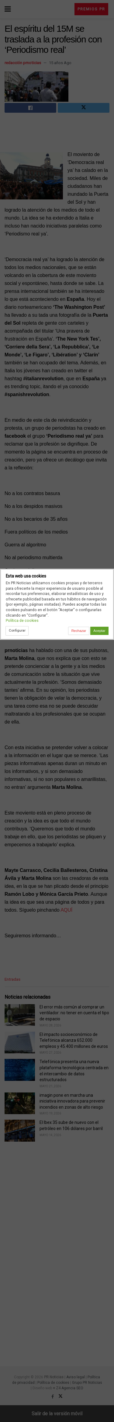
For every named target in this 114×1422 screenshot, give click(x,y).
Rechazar (78, 631)
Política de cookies (22, 620)
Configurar (17, 630)
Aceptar (99, 631)
